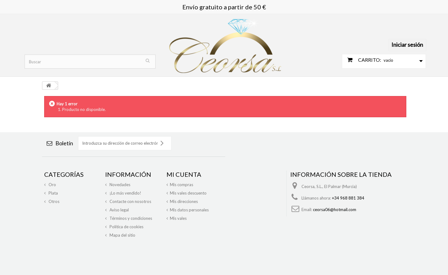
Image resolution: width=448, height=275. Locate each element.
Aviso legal (119, 209)
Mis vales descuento (188, 193)
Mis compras (181, 184)
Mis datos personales (189, 209)
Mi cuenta (183, 174)
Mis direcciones (184, 201)
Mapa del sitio (122, 235)
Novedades (119, 184)
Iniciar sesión (407, 44)
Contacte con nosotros (130, 201)
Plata (53, 193)
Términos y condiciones (130, 218)
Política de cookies (126, 226)
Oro (52, 184)
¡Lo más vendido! (125, 193)
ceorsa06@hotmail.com (334, 209)
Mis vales (178, 218)
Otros (53, 201)
